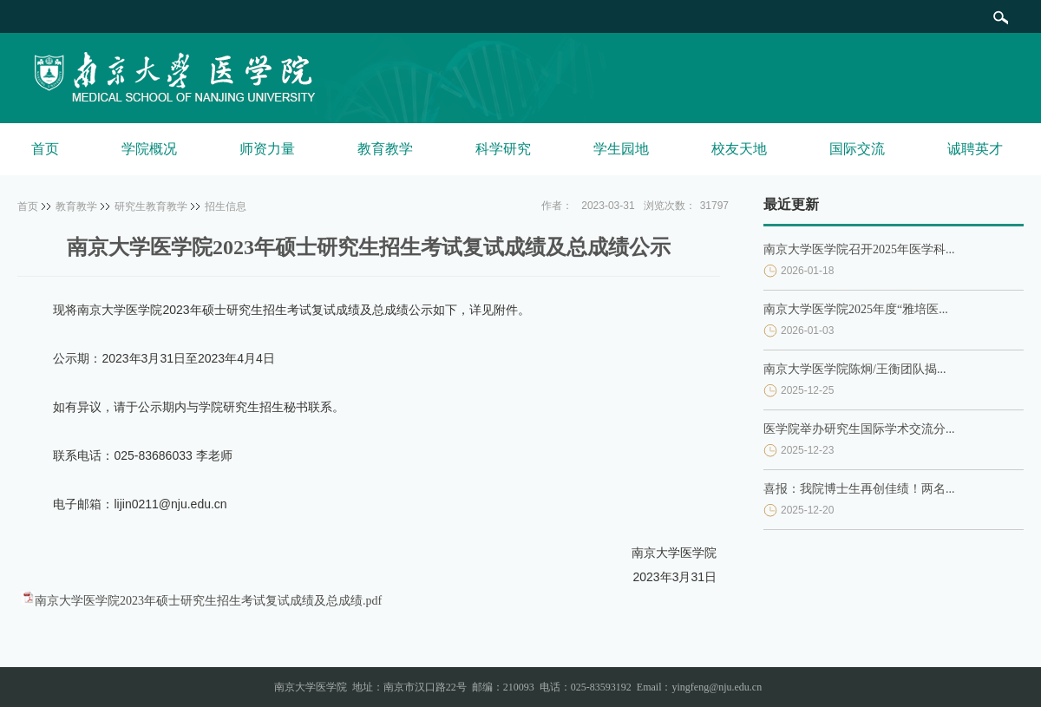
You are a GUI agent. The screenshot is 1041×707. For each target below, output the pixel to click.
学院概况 (149, 148)
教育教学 (385, 148)
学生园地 (621, 148)
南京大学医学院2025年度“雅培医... (855, 309)
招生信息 (225, 206)
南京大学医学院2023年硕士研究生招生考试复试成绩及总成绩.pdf (208, 600)
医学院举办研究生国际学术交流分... (859, 428)
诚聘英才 (975, 148)
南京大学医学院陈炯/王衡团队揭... (854, 369)
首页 (45, 148)
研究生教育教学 (151, 206)
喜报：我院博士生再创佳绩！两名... (859, 488)
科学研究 (503, 148)
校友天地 (739, 148)
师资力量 (267, 148)
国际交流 (857, 148)
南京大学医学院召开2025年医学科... (859, 249)
